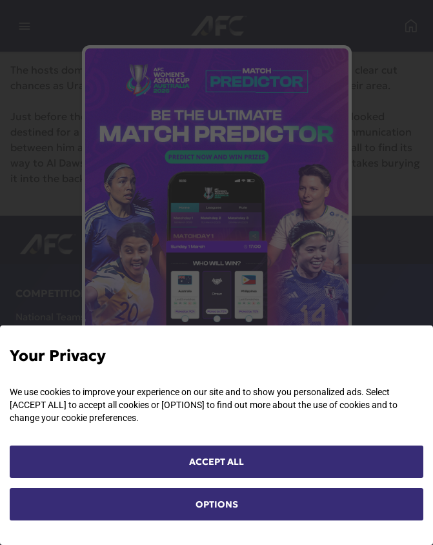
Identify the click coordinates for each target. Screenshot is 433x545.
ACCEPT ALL (216, 462)
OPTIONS (217, 504)
